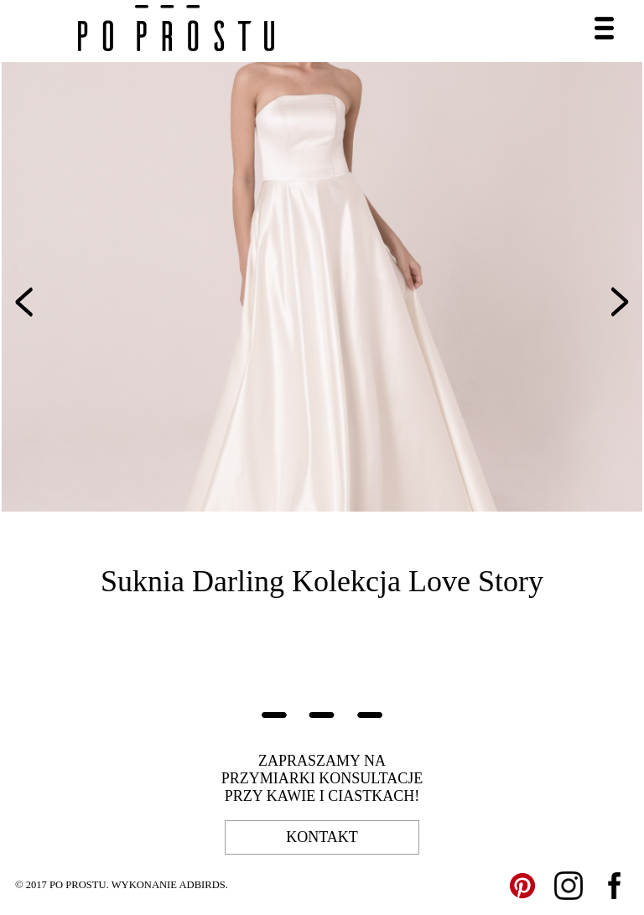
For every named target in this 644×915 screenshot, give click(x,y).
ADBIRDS (202, 885)
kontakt (322, 837)
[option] (322, 286)
